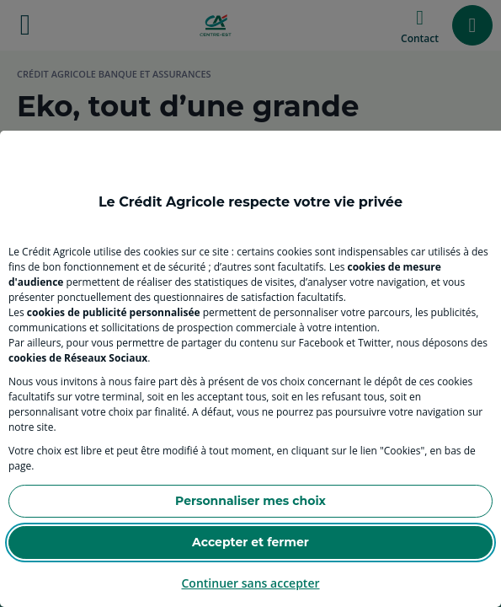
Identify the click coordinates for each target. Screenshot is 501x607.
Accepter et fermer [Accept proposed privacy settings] (250, 542)
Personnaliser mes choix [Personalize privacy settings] (250, 500)
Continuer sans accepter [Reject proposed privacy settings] (250, 583)
